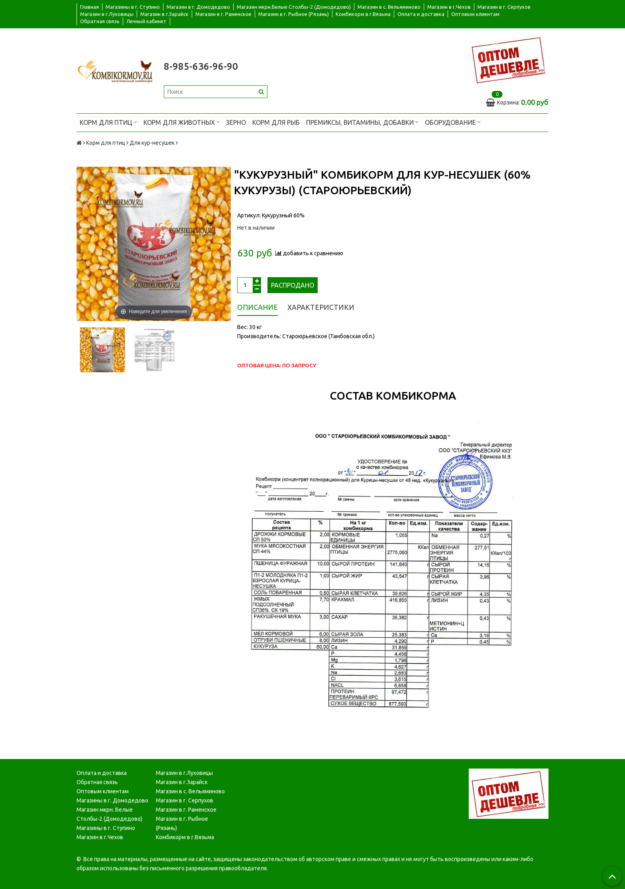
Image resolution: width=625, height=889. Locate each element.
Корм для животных (181, 122)
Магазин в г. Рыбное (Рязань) (293, 14)
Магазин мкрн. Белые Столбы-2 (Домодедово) (109, 814)
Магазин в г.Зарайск (164, 14)
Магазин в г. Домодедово (198, 7)
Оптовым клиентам (475, 14)
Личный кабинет (146, 21)
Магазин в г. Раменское (223, 14)
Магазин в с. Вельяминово (389, 7)
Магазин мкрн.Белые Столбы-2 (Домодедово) (294, 7)
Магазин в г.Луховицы (107, 14)
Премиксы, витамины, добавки (362, 122)
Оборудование (453, 122)
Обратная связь (100, 21)
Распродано (292, 285)
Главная (89, 7)
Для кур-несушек (152, 143)
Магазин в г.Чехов (449, 7)
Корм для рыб (276, 122)
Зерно (236, 122)
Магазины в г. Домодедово (112, 800)
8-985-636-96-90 (201, 66)
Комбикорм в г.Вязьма (363, 14)
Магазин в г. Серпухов (504, 7)
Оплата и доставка (420, 14)
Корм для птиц (108, 122)
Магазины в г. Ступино (133, 7)
